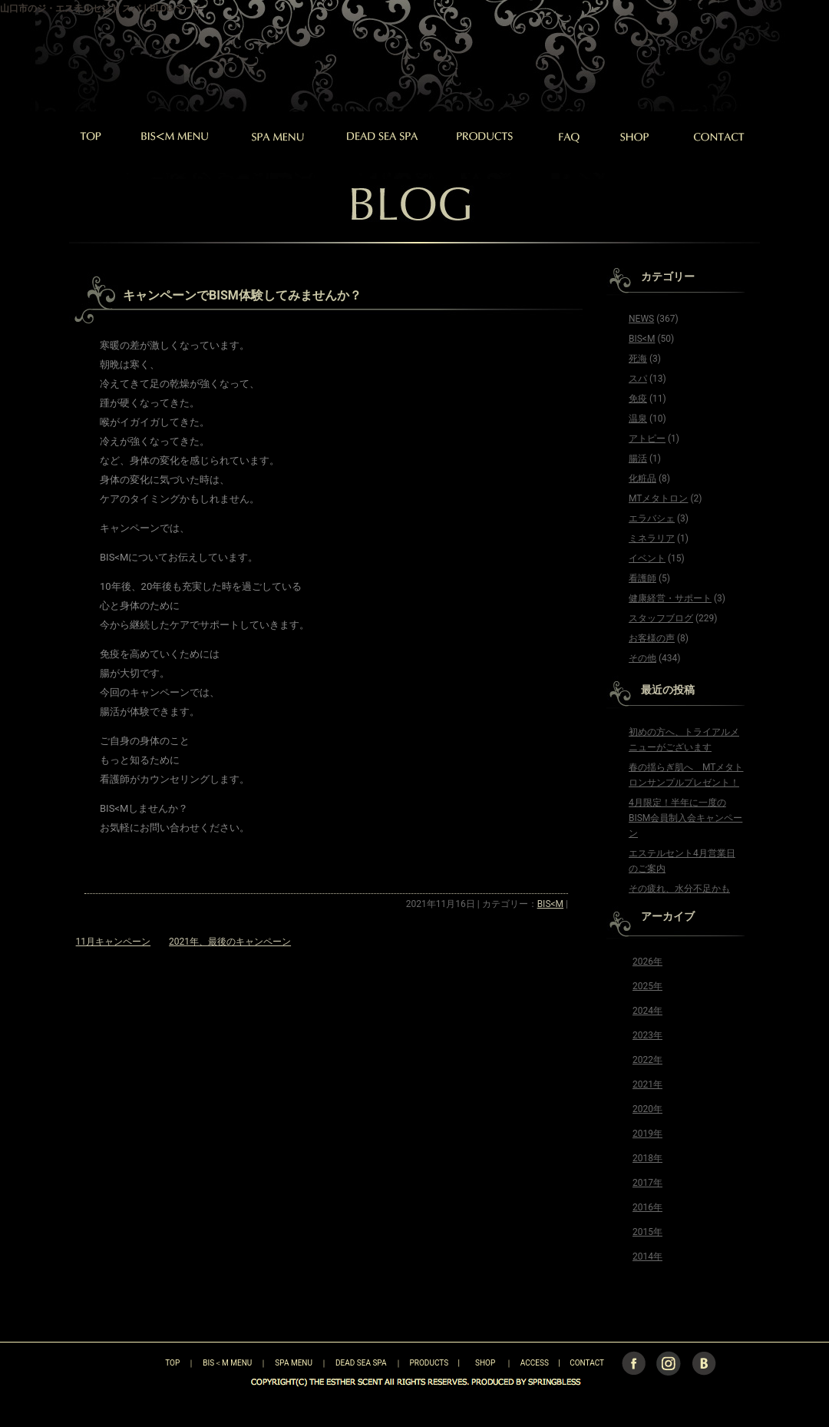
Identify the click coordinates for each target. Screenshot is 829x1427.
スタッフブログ (661, 618)
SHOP (485, 1363)
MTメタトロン (658, 498)
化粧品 (642, 478)
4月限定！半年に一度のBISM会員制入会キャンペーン (685, 818)
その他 (642, 658)
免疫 (638, 398)
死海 (638, 358)
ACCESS (534, 1363)
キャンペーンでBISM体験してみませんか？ (242, 295)
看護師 (642, 578)
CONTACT (587, 1363)
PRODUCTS (429, 1363)
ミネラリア (652, 538)
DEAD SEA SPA (361, 1363)
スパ (638, 378)
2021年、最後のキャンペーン (230, 941)
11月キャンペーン (113, 941)
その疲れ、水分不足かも (679, 888)
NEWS (641, 318)
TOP (145, 1363)
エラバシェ (652, 518)
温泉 (638, 418)
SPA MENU (293, 1363)
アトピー (647, 438)
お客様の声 (652, 638)
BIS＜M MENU (227, 1363)
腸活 (638, 458)
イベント (647, 558)
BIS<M (550, 904)
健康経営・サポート (670, 598)
